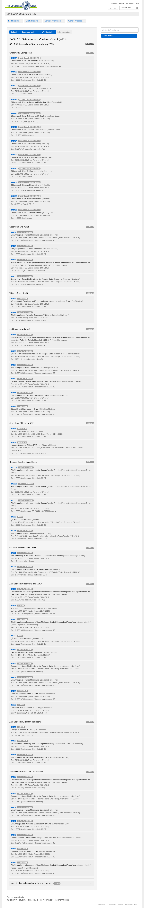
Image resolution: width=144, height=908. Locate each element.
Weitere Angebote (76, 21)
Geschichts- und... (29, 32)
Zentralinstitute (33, 21)
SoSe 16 (15, 32)
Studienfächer (125, 8)
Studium (22, 900)
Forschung (33, 900)
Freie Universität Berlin (15, 897)
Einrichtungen (46, 900)
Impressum (130, 3)
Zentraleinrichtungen (54, 21)
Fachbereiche (14, 21)
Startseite (114, 3)
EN (115, 8)
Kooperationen (62, 900)
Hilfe (137, 3)
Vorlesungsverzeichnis (21, 14)
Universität (12, 900)
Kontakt (122, 3)
